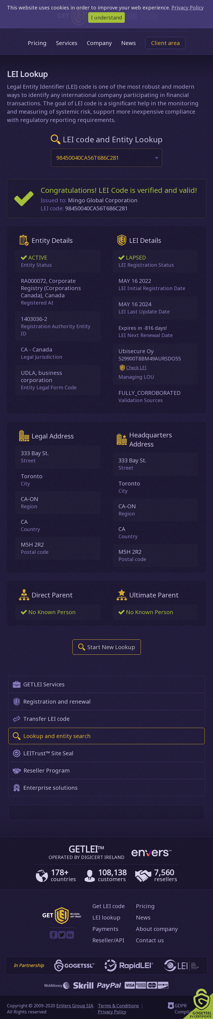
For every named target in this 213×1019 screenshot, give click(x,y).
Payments (105, 929)
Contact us (150, 940)
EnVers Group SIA (74, 1006)
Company (99, 43)
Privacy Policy (112, 1012)
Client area (165, 43)
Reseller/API (108, 940)
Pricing (37, 43)
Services (66, 43)
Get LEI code (108, 906)
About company (157, 929)
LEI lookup (106, 917)
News (128, 43)
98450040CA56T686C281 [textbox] (87, 157)
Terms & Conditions (118, 1006)
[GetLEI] (61, 923)
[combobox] (106, 158)
